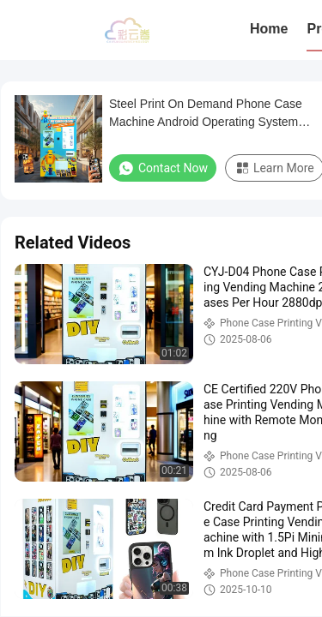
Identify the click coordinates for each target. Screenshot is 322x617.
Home (269, 28)
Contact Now (163, 168)
